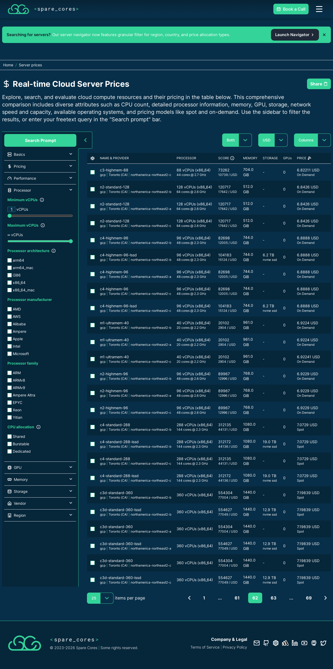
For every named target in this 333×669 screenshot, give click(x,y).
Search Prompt (40, 140)
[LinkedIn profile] (295, 643)
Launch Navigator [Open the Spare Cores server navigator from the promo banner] (295, 34)
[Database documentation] (276, 643)
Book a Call (291, 9)
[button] (40, 154)
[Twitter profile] (323, 643)
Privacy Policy (235, 647)
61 (237, 598)
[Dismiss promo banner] (324, 35)
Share (319, 84)
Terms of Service (205, 647)
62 (255, 598)
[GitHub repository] (266, 643)
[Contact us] (256, 643)
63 (274, 598)
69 (309, 598)
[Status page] (285, 643)
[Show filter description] (42, 200)
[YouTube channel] (304, 643)
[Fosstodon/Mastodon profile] (314, 643)
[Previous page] (189, 598)
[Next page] (325, 598)
